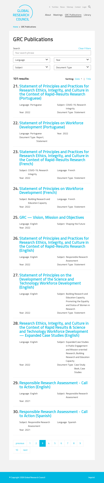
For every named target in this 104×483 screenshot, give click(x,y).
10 (16, 450)
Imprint (91, 477)
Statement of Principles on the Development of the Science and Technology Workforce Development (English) (50, 281)
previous (20, 443)
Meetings (58, 15)
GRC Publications (73, 15)
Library (87, 15)
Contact (78, 7)
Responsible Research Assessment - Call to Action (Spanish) (53, 413)
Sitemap (70, 7)
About (48, 15)
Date (77, 79)
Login (84, 7)
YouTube (55, 7)
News (62, 7)
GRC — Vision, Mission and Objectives (51, 217)
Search (16, 48)
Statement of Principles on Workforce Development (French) (51, 190)
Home (15, 26)
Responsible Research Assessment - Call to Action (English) (53, 385)
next (25, 450)
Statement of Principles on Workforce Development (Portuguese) (51, 125)
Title (88, 79)
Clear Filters (85, 48)
